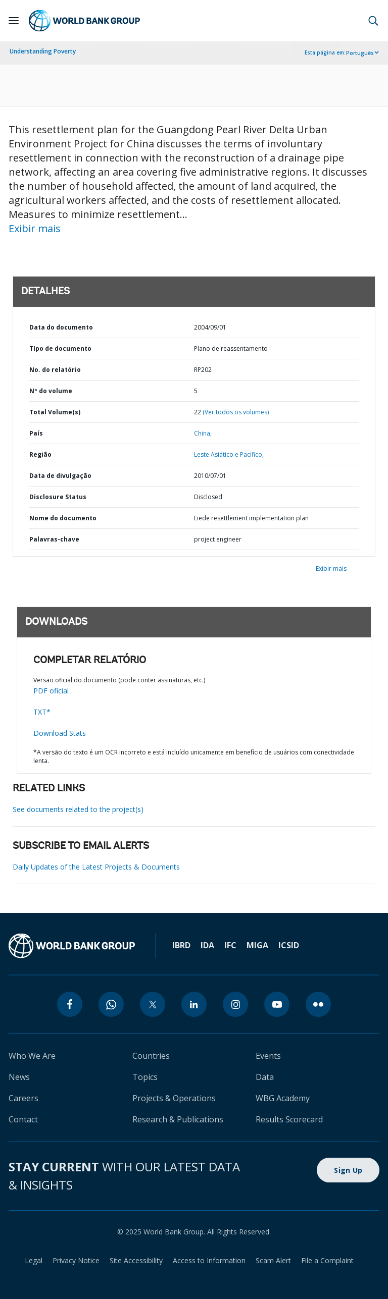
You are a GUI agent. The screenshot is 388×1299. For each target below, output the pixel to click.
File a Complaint (327, 1260)
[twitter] (152, 1004)
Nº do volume (50, 391)
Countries (151, 1055)
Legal (33, 1260)
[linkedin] (194, 1004)
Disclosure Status (57, 497)
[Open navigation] (14, 20)
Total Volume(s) (54, 412)
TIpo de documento (60, 348)
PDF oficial (51, 690)
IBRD (181, 945)
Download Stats (59, 733)
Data (265, 1076)
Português (360, 53)
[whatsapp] (111, 1004)
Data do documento (61, 327)
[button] (373, 21)
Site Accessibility (136, 1260)
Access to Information (209, 1260)
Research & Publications (177, 1119)
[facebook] (69, 1004)
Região (40, 454)
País (36, 433)
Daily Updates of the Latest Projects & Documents (96, 867)
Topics (145, 1076)
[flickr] (318, 1004)
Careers (23, 1098)
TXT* (42, 712)
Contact (23, 1119)
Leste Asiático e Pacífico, (229, 454)
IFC (230, 945)
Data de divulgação (60, 475)
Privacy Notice (76, 1260)
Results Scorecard (289, 1119)
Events (268, 1055)
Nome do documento (62, 518)
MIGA (257, 945)
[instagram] (235, 1004)
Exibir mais (35, 228)
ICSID (288, 945)
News (19, 1076)
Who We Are (32, 1055)
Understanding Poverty (43, 51)
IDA (207, 945)
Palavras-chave (54, 539)
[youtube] (276, 1004)
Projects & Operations (174, 1098)
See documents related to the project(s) (78, 809)
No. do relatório (55, 369)
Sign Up (348, 1170)
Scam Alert (273, 1260)
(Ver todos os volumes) (236, 412)
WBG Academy (283, 1098)
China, (203, 433)
